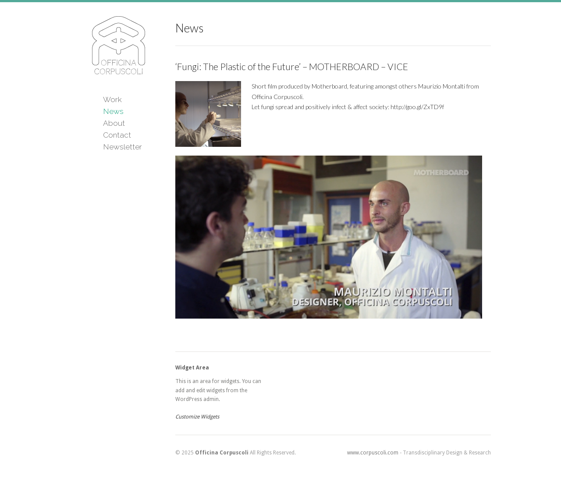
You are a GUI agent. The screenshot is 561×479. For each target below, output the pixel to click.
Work (112, 99)
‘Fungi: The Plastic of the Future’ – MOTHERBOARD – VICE (291, 66)
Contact (117, 135)
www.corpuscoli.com (372, 453)
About (114, 123)
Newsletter (122, 146)
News (113, 111)
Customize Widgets (197, 417)
